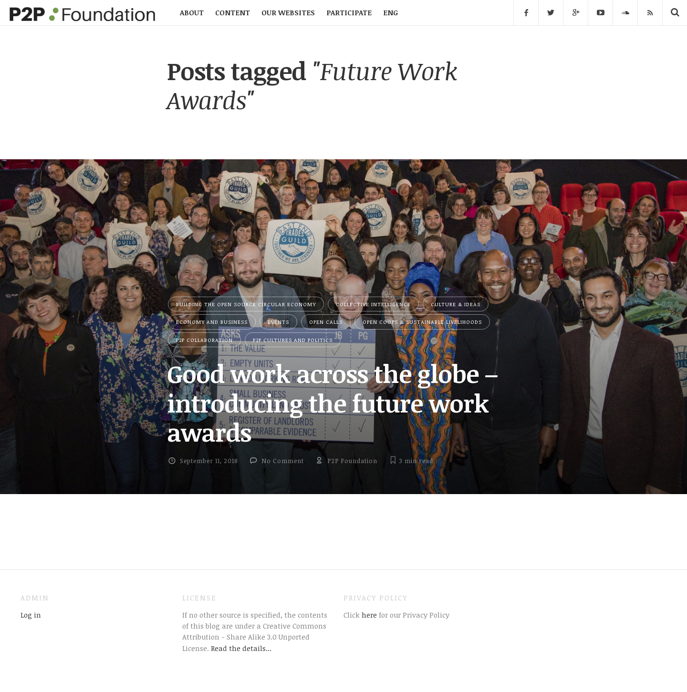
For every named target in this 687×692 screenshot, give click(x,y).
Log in (31, 615)
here (368, 615)
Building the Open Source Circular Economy (246, 304)
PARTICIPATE (349, 12)
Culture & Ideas (455, 304)
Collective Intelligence (373, 304)
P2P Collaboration (204, 339)
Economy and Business (212, 321)
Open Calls (326, 321)
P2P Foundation (352, 460)
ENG (390, 12)
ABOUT (192, 12)
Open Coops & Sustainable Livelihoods (422, 321)
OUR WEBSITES (288, 12)
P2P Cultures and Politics (293, 339)
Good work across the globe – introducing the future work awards (332, 403)
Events (278, 321)
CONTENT (232, 12)
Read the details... (241, 648)
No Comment (282, 460)
